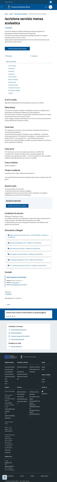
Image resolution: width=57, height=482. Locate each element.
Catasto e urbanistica (22, 374)
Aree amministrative (10, 367)
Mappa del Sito (44, 476)
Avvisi (43, 369)
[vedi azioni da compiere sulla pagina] (33, 56)
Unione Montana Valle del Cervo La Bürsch (22, 401)
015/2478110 (15, 283)
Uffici (6, 383)
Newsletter (44, 393)
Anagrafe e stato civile (22, 368)
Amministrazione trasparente (34, 402)
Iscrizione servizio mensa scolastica (17, 49)
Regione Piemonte (9, 2)
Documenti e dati (9, 369)
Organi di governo (9, 374)
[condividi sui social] (8, 56)
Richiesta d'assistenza (34, 415)
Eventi (43, 381)
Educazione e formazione (21, 14)
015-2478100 (8, 403)
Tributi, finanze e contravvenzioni (34, 370)
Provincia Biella (21, 394)
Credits (32, 476)
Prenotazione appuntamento (34, 411)
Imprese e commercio (34, 367)
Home (6, 14)
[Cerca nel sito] (50, 7)
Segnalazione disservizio (34, 407)
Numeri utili (7, 452)
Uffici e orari (8, 450)
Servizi (11, 14)
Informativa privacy (34, 392)
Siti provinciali (20, 396)
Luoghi (43, 379)
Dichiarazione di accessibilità (34, 398)
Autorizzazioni (20, 371)
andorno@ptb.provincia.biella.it (18, 285)
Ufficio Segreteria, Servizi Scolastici (16, 277)
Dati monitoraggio (9, 476)
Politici (6, 381)
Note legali (32, 394)
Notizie (43, 367)
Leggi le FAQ (32, 405)
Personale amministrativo (10, 377)
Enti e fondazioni (9, 371)
